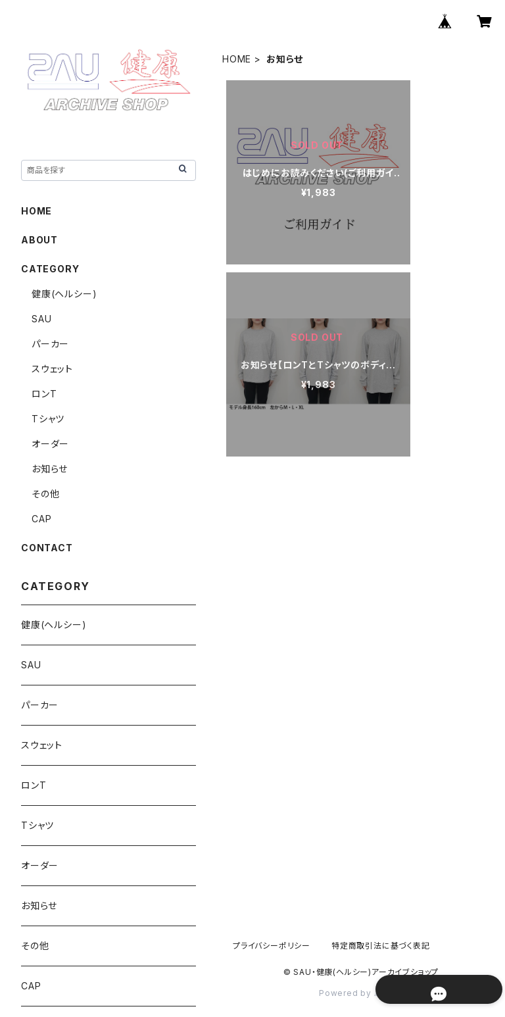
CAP (41, 518)
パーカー (50, 343)
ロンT (44, 393)
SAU (41, 318)
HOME (236, 58)
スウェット (52, 368)
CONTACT (47, 547)
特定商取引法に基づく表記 (380, 946)
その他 (45, 493)
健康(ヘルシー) (64, 293)
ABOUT (39, 239)
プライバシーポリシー (271, 946)
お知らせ (50, 468)
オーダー (50, 443)
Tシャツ (48, 418)
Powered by (361, 993)
